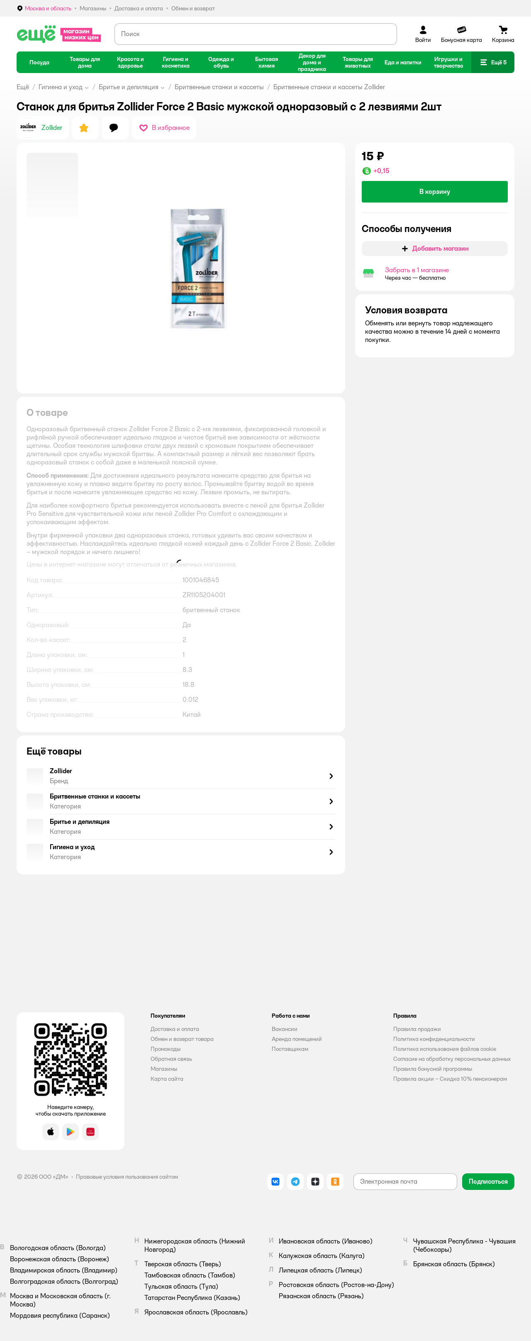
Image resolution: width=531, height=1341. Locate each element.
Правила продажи (417, 1029)
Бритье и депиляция (128, 87)
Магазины (164, 1068)
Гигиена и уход (61, 87)
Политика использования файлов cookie (444, 1048)
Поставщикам (290, 1048)
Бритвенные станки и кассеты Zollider (329, 87)
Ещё (23, 87)
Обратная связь (171, 1058)
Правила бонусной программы (432, 1068)
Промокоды (165, 1048)
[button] (492, 62)
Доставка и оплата (175, 1029)
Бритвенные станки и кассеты (219, 87)
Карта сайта (167, 1078)
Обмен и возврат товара (182, 1039)
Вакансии (284, 1029)
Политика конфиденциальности (434, 1039)
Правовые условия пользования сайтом (127, 1176)
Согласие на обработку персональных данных (452, 1058)
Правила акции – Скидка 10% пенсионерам (450, 1078)
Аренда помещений (297, 1039)
